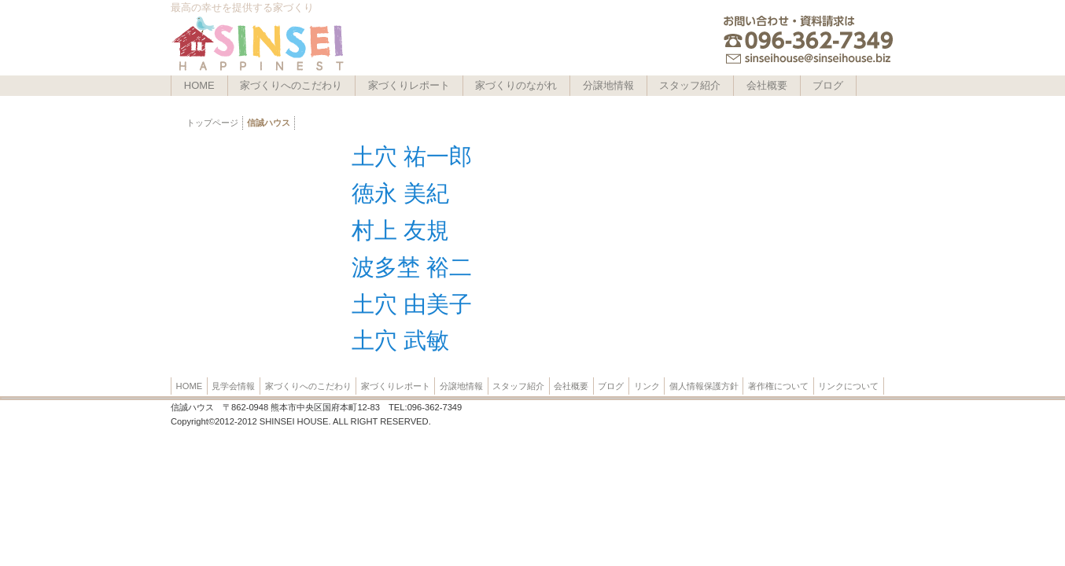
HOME (199, 85)
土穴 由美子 (412, 304)
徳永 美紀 (400, 193)
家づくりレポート (409, 85)
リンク (647, 386)
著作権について (778, 386)
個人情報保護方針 (704, 386)
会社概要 (766, 85)
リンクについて (848, 386)
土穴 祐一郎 (412, 156)
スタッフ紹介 (689, 85)
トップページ (212, 122)
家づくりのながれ (516, 85)
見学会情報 (233, 386)
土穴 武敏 (400, 340)
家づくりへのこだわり (291, 85)
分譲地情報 (608, 85)
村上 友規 (400, 230)
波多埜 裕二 (412, 267)
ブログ (828, 85)
